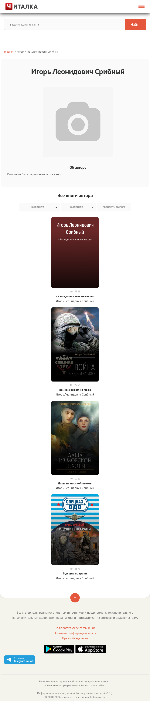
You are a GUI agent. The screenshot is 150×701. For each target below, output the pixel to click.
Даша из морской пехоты (75, 483)
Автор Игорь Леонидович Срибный (38, 51)
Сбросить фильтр (114, 207)
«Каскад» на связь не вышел (75, 296)
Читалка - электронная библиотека (83, 697)
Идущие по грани (75, 573)
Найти (136, 24)
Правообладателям (75, 638)
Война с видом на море (75, 390)
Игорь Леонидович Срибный (75, 301)
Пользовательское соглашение (75, 628)
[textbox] (39, 207)
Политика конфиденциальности (75, 633)
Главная (8, 51)
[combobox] (39, 207)
